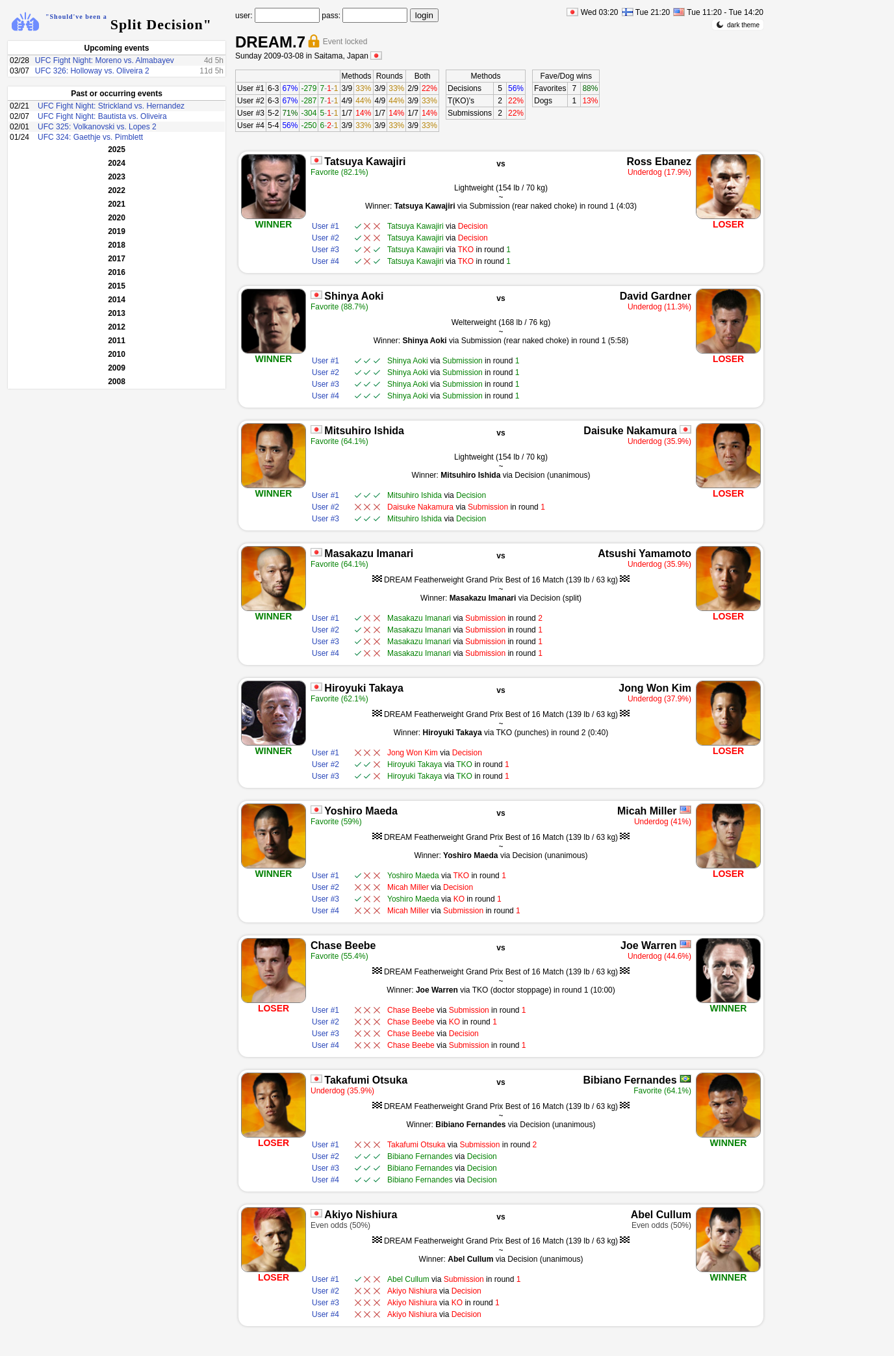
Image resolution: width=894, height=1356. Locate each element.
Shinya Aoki (353, 296)
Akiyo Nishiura (360, 1214)
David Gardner (655, 296)
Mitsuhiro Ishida (364, 430)
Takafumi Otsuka (365, 1080)
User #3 (250, 113)
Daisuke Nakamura (629, 430)
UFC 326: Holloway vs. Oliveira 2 (92, 70)
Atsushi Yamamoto (644, 553)
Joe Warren (648, 945)
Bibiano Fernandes (630, 1080)
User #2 (250, 100)
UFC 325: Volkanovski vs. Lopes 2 (97, 126)
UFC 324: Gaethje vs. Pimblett (90, 137)
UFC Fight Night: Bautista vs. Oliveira (102, 116)
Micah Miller (647, 810)
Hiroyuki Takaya (363, 688)
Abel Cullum (661, 1214)
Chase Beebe (343, 945)
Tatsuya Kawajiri (364, 161)
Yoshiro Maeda (361, 810)
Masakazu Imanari (368, 553)
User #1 (250, 88)
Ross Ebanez (658, 161)
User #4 (250, 125)
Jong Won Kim (655, 688)
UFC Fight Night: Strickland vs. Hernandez (111, 106)
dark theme (738, 25)
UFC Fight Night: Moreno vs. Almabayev (104, 60)
